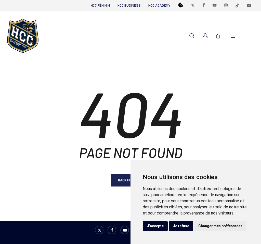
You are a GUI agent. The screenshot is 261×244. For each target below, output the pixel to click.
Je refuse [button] (181, 226)
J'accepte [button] (155, 226)
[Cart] (221, 36)
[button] (233, 35)
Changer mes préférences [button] (220, 226)
